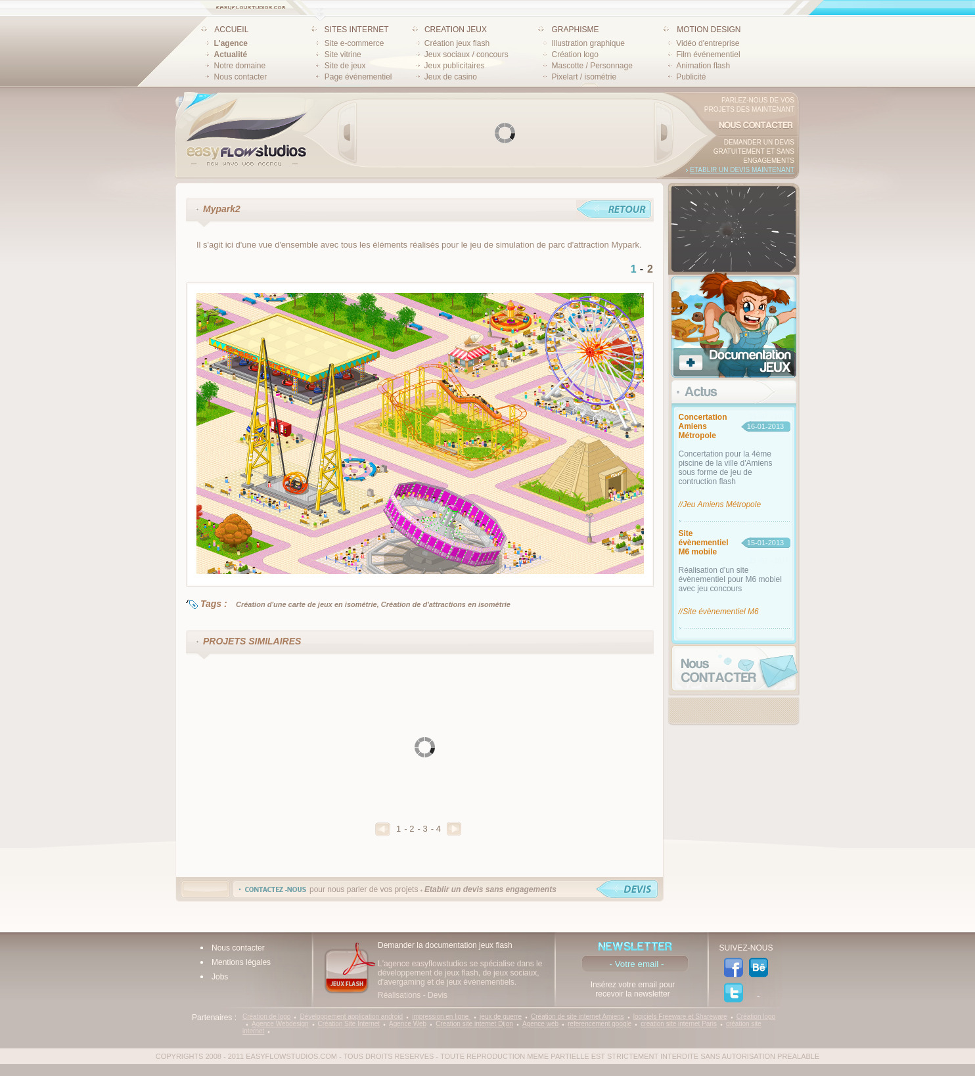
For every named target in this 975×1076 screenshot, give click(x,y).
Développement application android (351, 1016)
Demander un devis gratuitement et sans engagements (754, 151)
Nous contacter (240, 76)
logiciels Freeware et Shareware (680, 1016)
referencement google (599, 1023)
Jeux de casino (450, 76)
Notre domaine (240, 65)
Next (663, 133)
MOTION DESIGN (708, 29)
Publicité (691, 76)
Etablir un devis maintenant (742, 169)
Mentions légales (241, 962)
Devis (437, 995)
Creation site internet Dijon (474, 1023)
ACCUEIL (231, 29)
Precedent (382, 829)
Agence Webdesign (280, 1023)
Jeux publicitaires (454, 65)
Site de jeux (345, 65)
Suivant (454, 829)
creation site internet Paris (679, 1023)
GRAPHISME (575, 29)
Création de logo (266, 1016)
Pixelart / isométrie (583, 76)
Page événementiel (358, 76)
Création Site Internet (349, 1023)
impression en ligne (441, 1016)
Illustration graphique (587, 43)
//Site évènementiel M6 (719, 611)
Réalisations (399, 995)
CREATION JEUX (455, 29)
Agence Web (407, 1023)
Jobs (220, 976)
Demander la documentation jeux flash (445, 945)
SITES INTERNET (357, 29)
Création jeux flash (456, 43)
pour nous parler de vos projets (432, 889)
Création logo (574, 54)
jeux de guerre (501, 1016)
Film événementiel (708, 54)
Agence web (540, 1023)
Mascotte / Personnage (591, 65)
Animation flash (703, 65)
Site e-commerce (354, 43)
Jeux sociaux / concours (466, 54)
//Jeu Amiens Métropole (720, 504)
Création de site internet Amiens (577, 1016)
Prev (347, 133)
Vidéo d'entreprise (707, 43)
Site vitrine (343, 54)
